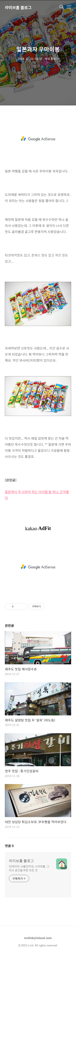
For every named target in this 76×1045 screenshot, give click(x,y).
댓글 (9, 933)
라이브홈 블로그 (18, 7)
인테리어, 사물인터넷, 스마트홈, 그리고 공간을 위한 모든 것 (29, 956)
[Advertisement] (38, 153)
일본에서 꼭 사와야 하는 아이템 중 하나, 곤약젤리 (37, 583)
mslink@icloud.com (38, 1026)
